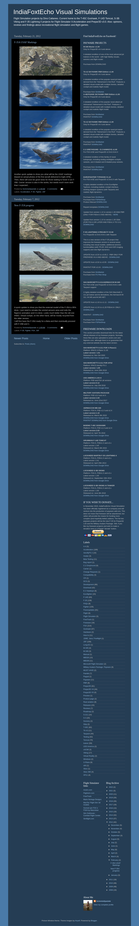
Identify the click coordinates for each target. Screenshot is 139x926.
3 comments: (52, 328)
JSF (43, 192)
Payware (86, 680)
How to (86, 635)
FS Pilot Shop (100, 275)
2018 (111, 801)
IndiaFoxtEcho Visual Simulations (60, 11)
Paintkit (86, 673)
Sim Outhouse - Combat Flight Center (91, 814)
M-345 (85, 648)
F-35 (33, 192)
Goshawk (87, 629)
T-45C (85, 727)
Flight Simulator (89, 616)
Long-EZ (86, 645)
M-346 (85, 651)
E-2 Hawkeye (88, 591)
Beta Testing (88, 559)
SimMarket (99, 92)
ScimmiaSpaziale (103, 901)
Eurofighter (87, 594)
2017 (111, 805)
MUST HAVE (88, 670)
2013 (111, 819)
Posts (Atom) (30, 344)
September (115, 835)
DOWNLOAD (97, 117)
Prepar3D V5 (88, 692)
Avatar (86, 556)
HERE (115, 215)
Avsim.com (87, 790)
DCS (85, 581)
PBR (85, 683)
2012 (111, 822)
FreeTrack (87, 619)
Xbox (85, 769)
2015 (111, 812)
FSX (33, 331)
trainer (85, 743)
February (115, 860)
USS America (88, 746)
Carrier (86, 569)
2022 (111, 787)
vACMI (86, 750)
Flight (85, 613)
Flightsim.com (88, 793)
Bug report (87, 562)
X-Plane (86, 762)
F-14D (85, 597)
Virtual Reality (88, 756)
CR (84, 578)
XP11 (85, 775)
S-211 (85, 715)
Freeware (87, 623)
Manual (86, 654)
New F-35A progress (24, 205)
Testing (86, 737)
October (114, 832)
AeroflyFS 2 (88, 553)
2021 (111, 791)
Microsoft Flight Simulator (93, 664)
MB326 (86, 658)
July (113, 843)
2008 (111, 890)
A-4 (84, 546)
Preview (86, 696)
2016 (111, 808)
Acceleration (25, 192)
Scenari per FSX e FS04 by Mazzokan (91, 809)
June (113, 846)
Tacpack (86, 734)
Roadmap (87, 712)
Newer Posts (21, 338)
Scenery (86, 721)
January (114, 875)
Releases (87, 705)
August (114, 839)
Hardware (87, 632)
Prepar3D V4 (88, 689)
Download (87, 588)
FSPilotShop (100, 200)
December (115, 825)
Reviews (86, 708)
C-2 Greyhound (89, 566)
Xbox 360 (87, 772)
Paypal (86, 676)
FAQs (85, 604)
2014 (111, 815)
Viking (85, 753)
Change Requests (90, 572)
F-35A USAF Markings (25, 42)
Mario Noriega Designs (92, 799)
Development (88, 584)
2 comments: (52, 189)
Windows (87, 759)
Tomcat (86, 740)
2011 (111, 880)
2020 (111, 794)
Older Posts (70, 338)
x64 (84, 765)
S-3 (84, 718)
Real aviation (88, 702)
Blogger (94, 921)
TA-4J (85, 730)
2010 (111, 883)
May (113, 850)
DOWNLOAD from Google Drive (96, 358)
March (113, 856)
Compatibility (88, 575)
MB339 (86, 661)
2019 (111, 798)
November (115, 829)
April (113, 853)
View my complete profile (104, 905)
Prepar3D (87, 686)
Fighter (38, 192)
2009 (111, 887)
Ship (85, 724)
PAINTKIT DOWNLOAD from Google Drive (100, 420)
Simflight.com (88, 819)
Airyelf (77, 921)
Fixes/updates (89, 610)
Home (46, 338)
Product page (88, 699)
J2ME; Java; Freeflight (92, 638)
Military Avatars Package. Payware (97, 667)
